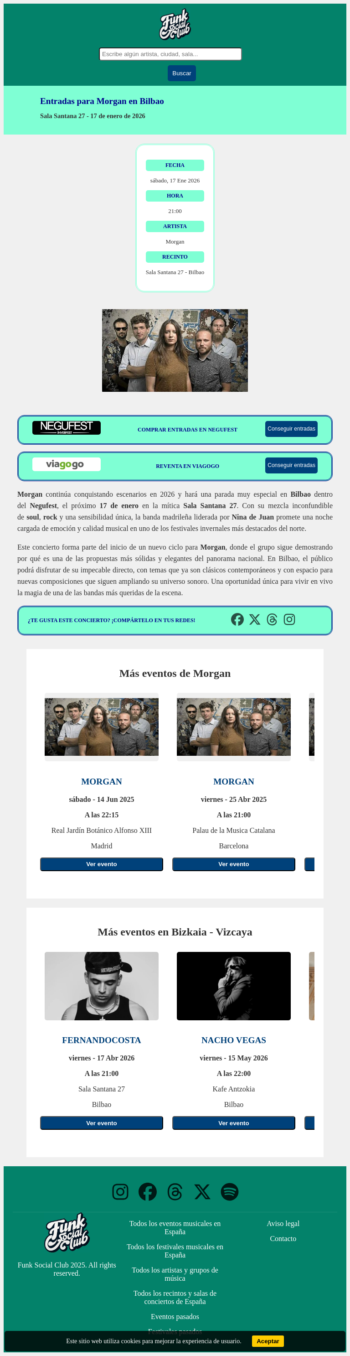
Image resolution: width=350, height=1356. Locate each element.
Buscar (181, 73)
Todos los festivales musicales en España (175, 1251)
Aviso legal (283, 1223)
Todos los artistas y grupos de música (175, 1274)
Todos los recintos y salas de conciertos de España (175, 1297)
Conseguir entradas (291, 429)
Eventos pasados (175, 1316)
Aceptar (268, 1341)
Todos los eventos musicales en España (175, 1228)
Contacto (283, 1238)
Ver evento (101, 864)
